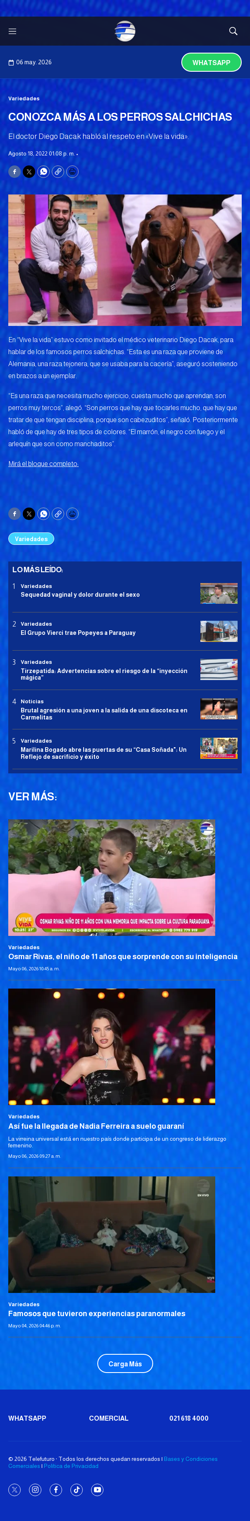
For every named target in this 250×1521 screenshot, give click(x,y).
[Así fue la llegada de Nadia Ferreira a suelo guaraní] (125, 1047)
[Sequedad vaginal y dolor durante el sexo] (219, 593)
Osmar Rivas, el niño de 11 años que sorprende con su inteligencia (123, 956)
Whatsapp (211, 62)
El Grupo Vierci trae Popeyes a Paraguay (78, 632)
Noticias (32, 701)
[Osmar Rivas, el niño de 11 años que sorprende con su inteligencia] (125, 877)
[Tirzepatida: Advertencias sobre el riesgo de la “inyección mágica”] (219, 669)
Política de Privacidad (71, 1466)
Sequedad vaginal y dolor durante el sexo (80, 594)
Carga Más (125, 1364)
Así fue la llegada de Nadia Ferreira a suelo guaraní (96, 1126)
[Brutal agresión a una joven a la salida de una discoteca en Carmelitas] (219, 708)
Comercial (109, 1418)
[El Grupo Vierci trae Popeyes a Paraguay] (219, 631)
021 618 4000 (189, 1418)
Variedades (24, 98)
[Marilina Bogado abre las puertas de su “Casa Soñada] (219, 748)
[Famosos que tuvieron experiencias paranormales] (125, 1234)
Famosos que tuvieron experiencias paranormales (96, 1314)
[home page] (125, 31)
